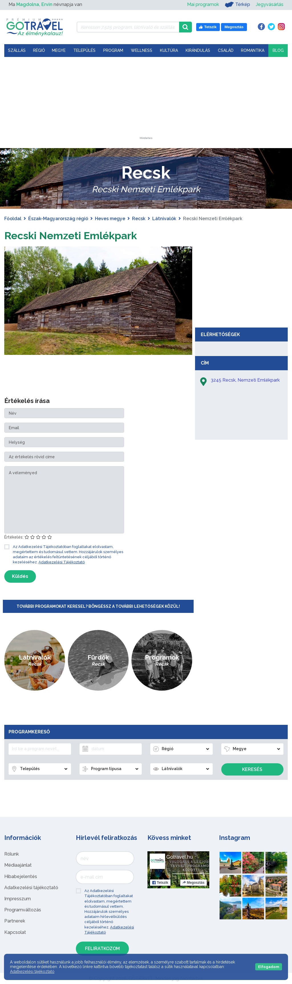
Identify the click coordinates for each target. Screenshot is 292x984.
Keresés (252, 769)
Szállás (17, 50)
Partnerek (14, 921)
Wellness (141, 50)
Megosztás (193, 883)
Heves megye (110, 218)
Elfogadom (268, 967)
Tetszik (160, 883)
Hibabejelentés (20, 876)
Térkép (237, 4)
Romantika (252, 50)
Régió (39, 50)
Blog (278, 50)
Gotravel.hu (179, 857)
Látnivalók (164, 218)
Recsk (138, 218)
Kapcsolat (15, 932)
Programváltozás (22, 910)
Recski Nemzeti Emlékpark (76, 235)
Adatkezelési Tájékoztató (61, 562)
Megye (59, 50)
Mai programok (203, 4)
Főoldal (12, 218)
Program (113, 50)
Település (84, 50)
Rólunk (11, 854)
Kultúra (169, 50)
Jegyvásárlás (269, 4)
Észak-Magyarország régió (58, 218)
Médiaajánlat (18, 865)
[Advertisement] (146, 101)
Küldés (20, 576)
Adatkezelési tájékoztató (31, 887)
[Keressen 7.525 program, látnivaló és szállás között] (128, 27)
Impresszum (17, 898)
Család (226, 50)
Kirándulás (198, 50)
